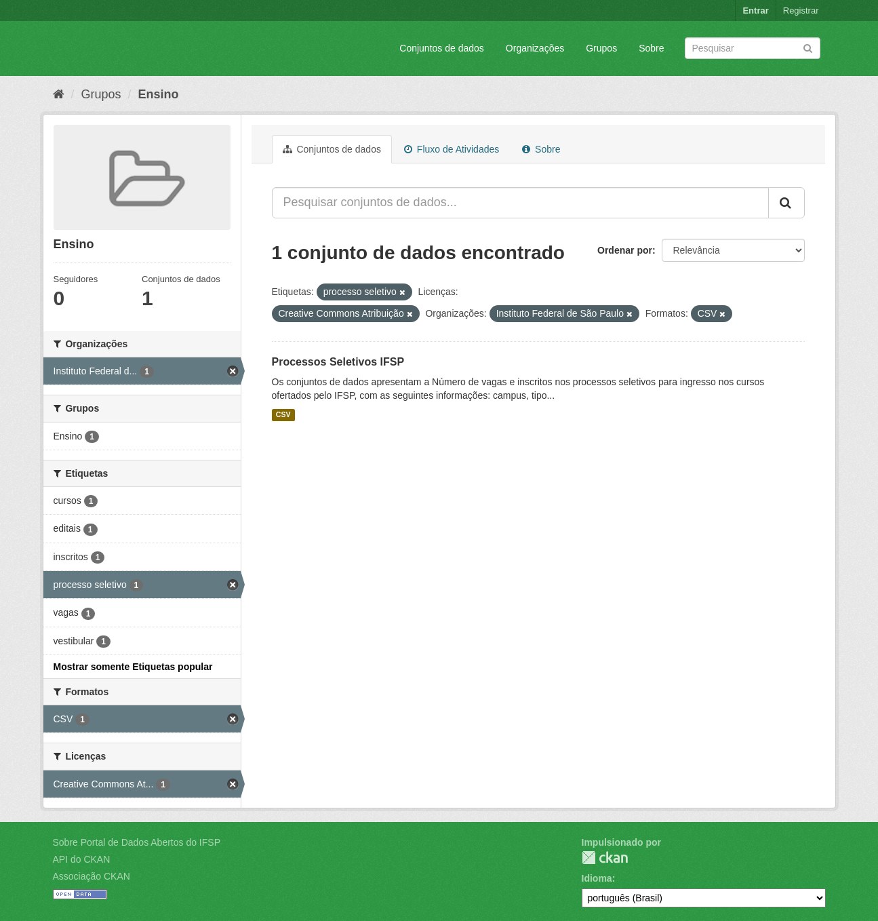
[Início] (58, 94)
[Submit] (808, 47)
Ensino (158, 94)
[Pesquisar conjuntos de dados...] (520, 202)
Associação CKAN (91, 876)
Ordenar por (624, 250)
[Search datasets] (752, 48)
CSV (283, 415)
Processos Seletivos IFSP (338, 362)
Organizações (535, 48)
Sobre (651, 48)
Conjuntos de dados (441, 48)
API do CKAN (82, 859)
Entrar (755, 10)
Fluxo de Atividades (451, 149)
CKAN (605, 857)
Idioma (597, 878)
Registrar (801, 10)
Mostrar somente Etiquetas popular (133, 666)
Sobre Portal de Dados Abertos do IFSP (136, 842)
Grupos (601, 48)
